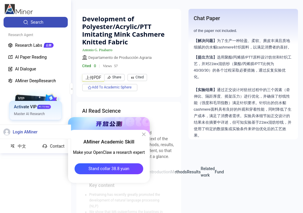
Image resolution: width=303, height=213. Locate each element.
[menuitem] (36, 22)
